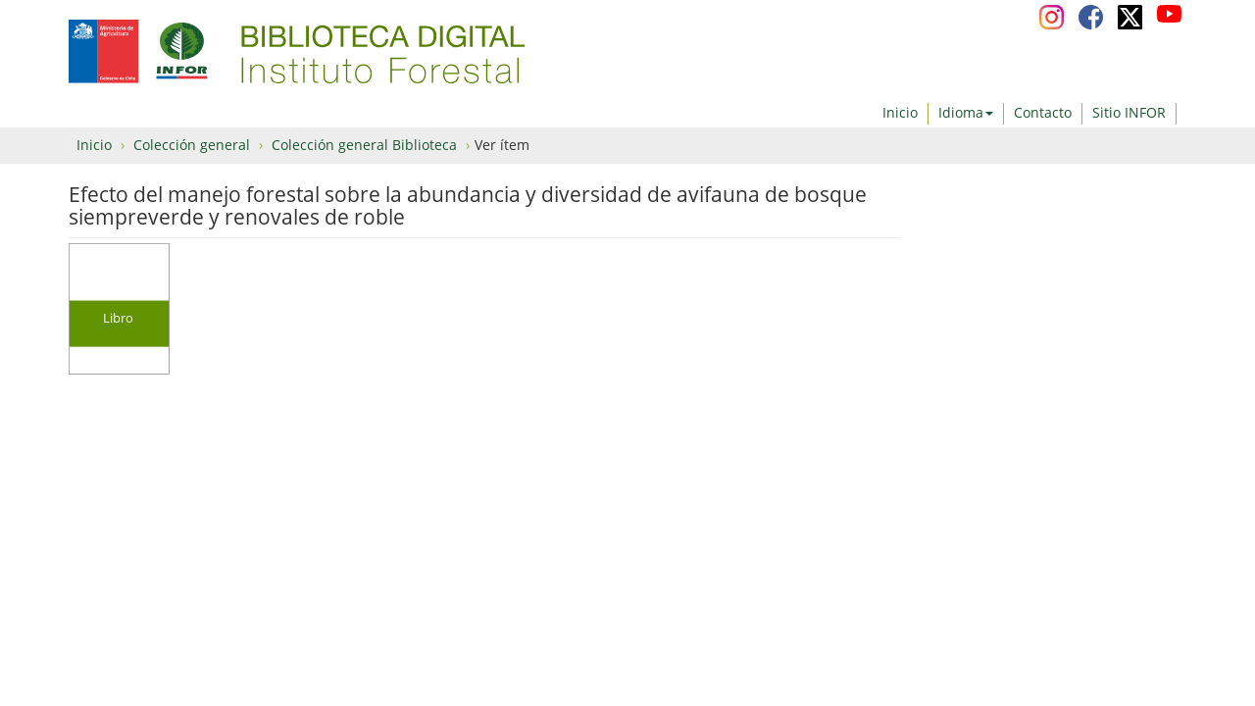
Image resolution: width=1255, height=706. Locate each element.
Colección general (191, 144)
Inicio (900, 112)
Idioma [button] (965, 112)
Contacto (1043, 112)
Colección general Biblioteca (364, 144)
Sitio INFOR (1129, 112)
